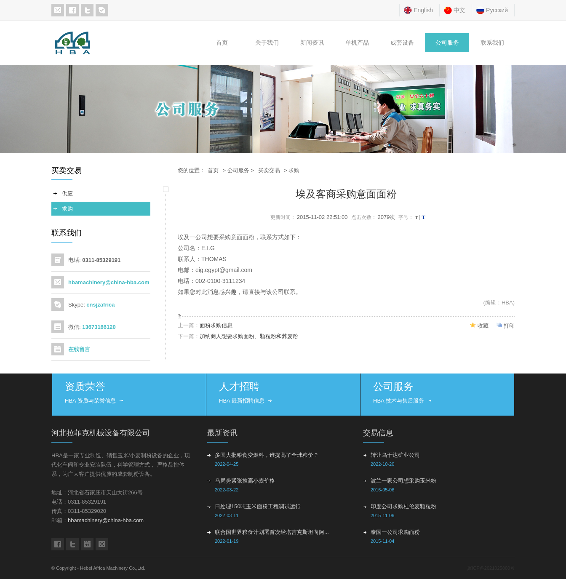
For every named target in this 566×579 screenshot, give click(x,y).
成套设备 (402, 43)
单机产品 (357, 43)
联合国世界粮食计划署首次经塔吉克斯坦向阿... (272, 532)
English (423, 10)
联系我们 (492, 43)
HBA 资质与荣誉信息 (90, 401)
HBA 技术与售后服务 (398, 401)
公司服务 (447, 43)
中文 (459, 10)
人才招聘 (239, 386)
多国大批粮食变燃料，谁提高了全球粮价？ (267, 455)
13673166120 (99, 327)
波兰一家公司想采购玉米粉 (403, 481)
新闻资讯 (312, 43)
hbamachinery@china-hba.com (109, 282)
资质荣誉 (85, 386)
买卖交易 (269, 170)
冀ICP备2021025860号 (491, 568)
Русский (497, 10)
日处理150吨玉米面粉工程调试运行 (258, 506)
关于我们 (267, 43)
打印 (509, 326)
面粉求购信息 (216, 325)
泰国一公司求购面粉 (395, 532)
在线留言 (79, 349)
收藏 (483, 326)
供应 (67, 193)
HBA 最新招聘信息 (241, 401)
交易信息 (378, 433)
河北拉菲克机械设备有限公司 (100, 433)
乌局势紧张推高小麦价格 (245, 481)
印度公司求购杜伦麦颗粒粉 (403, 506)
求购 (67, 208)
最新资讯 (222, 433)
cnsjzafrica (100, 305)
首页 (222, 43)
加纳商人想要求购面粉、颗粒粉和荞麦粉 (249, 336)
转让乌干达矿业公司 (395, 455)
